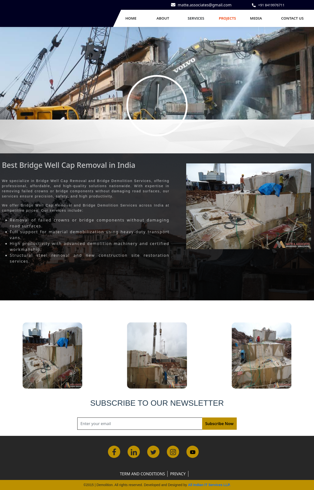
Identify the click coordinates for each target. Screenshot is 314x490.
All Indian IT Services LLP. (209, 485)
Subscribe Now (219, 423)
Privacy (177, 474)
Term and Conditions (142, 474)
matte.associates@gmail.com (205, 5)
